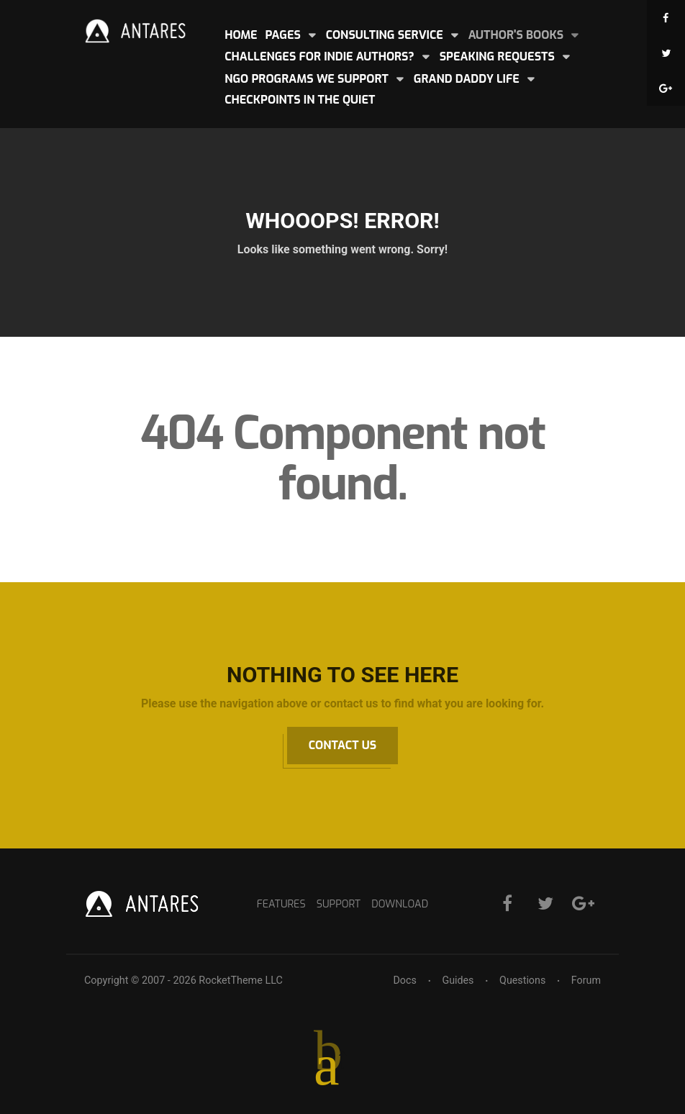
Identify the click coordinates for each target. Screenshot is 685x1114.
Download (401, 904)
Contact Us (342, 745)
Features (280, 904)
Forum (586, 980)
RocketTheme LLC (240, 980)
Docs (404, 980)
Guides (457, 980)
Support (338, 904)
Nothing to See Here (342, 674)
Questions (522, 980)
